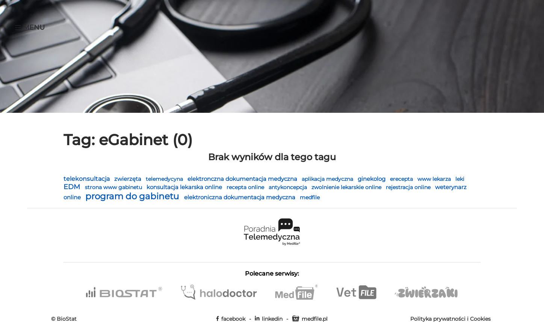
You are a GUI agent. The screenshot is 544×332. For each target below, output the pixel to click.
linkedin (269, 318)
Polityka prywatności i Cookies (450, 318)
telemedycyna (165, 179)
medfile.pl (310, 318)
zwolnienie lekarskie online (347, 187)
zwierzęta (128, 179)
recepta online (246, 187)
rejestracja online (409, 187)
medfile (310, 197)
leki (459, 179)
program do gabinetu (133, 196)
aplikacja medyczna (328, 179)
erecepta (402, 179)
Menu (30, 27)
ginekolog (372, 178)
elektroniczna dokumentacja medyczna (240, 197)
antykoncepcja (288, 187)
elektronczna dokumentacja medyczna (243, 178)
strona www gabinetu (114, 187)
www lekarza (434, 179)
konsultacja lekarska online (185, 187)
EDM (72, 187)
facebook (230, 318)
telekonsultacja (87, 178)
